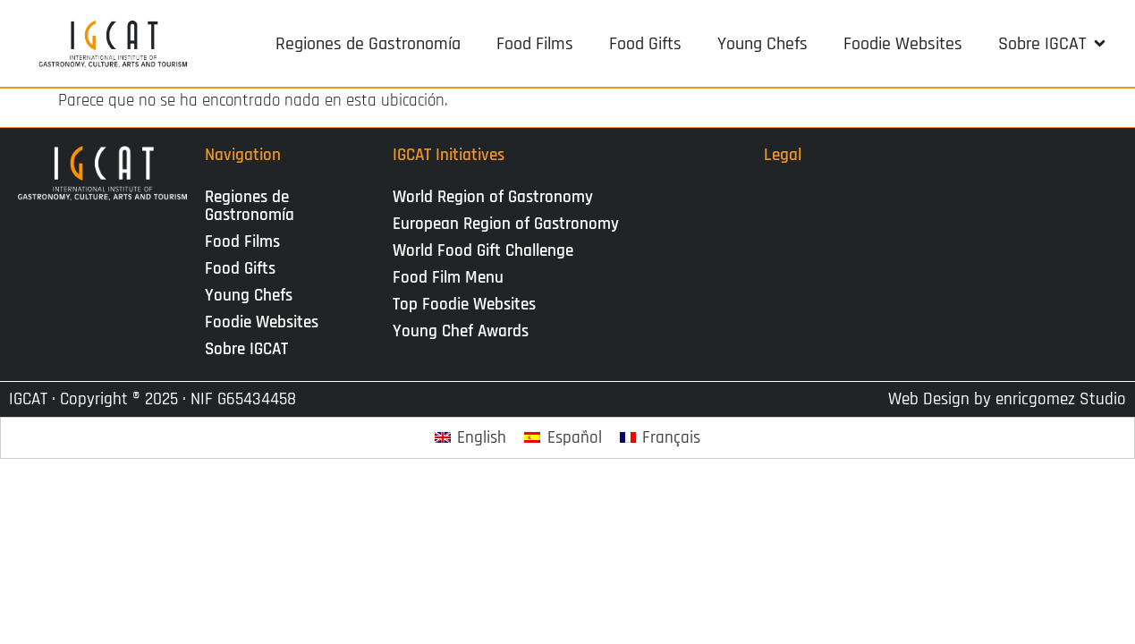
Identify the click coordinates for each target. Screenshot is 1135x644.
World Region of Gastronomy (493, 197)
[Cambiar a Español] (563, 438)
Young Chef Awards (461, 331)
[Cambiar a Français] (660, 438)
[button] (1053, 44)
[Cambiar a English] (471, 438)
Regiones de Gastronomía (249, 206)
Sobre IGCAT (251, 349)
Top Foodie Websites (464, 304)
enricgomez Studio (1060, 399)
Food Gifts (240, 269)
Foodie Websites (261, 322)
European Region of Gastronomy (506, 224)
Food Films (242, 242)
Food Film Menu (448, 278)
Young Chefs (248, 295)
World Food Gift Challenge (483, 251)
